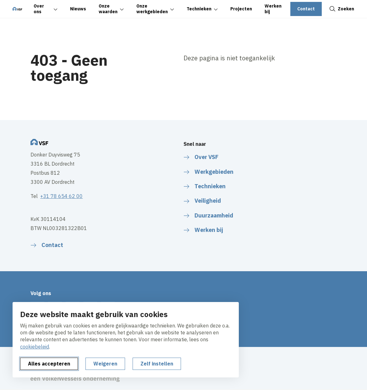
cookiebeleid (34, 346)
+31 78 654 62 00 (61, 196)
